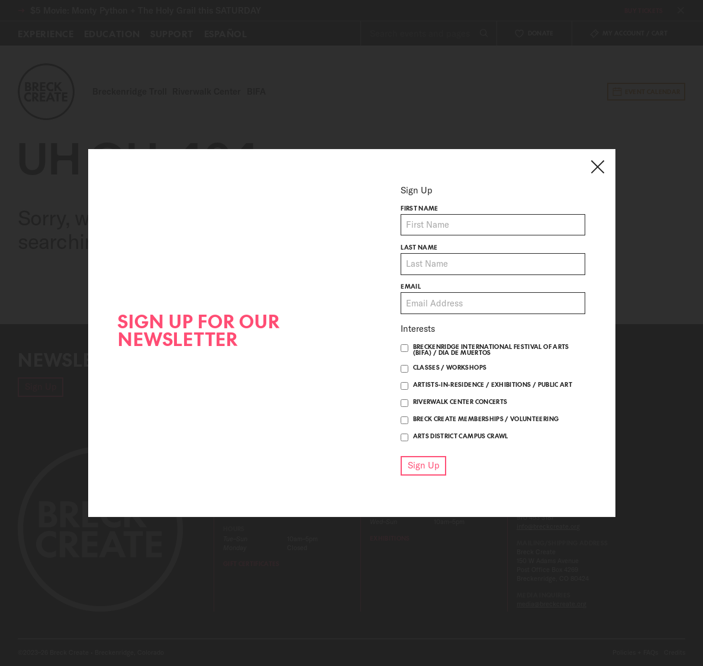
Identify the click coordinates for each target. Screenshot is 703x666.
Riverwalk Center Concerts (460, 402)
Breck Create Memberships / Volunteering (486, 419)
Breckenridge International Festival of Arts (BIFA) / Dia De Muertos (491, 349)
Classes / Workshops (450, 367)
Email (411, 287)
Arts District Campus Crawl (460, 436)
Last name (419, 247)
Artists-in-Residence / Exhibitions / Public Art (492, 384)
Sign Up (424, 465)
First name (419, 208)
